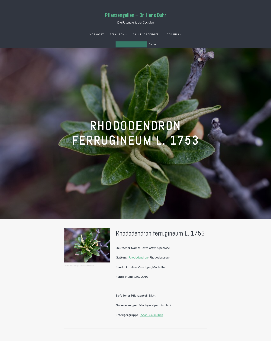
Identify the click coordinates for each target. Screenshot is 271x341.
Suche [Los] (152, 44)
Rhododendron (138, 257)
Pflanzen (117, 34)
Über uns (172, 34)
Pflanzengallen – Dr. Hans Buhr (135, 15)
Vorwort (97, 34)
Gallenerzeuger (146, 34)
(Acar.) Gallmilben (151, 315)
